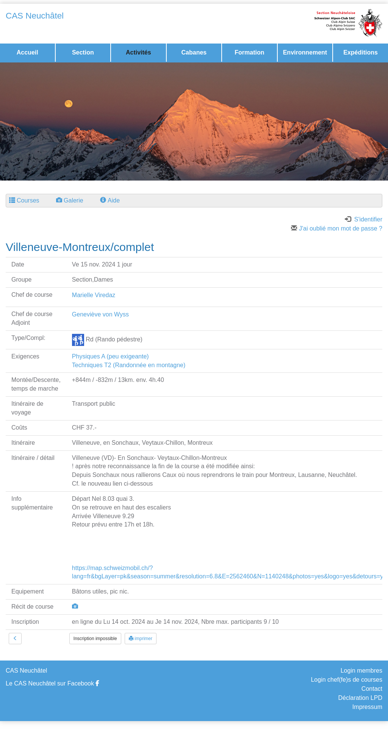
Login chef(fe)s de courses (346, 679)
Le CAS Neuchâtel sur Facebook (52, 683)
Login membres (361, 670)
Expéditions (360, 52)
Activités (138, 52)
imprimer (140, 638)
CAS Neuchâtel (35, 15)
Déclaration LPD (360, 698)
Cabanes (194, 52)
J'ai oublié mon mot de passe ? (336, 228)
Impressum (367, 707)
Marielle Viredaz (93, 295)
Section (83, 52)
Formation (249, 52)
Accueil (27, 52)
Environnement (305, 52)
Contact (371, 688)
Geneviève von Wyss (100, 314)
